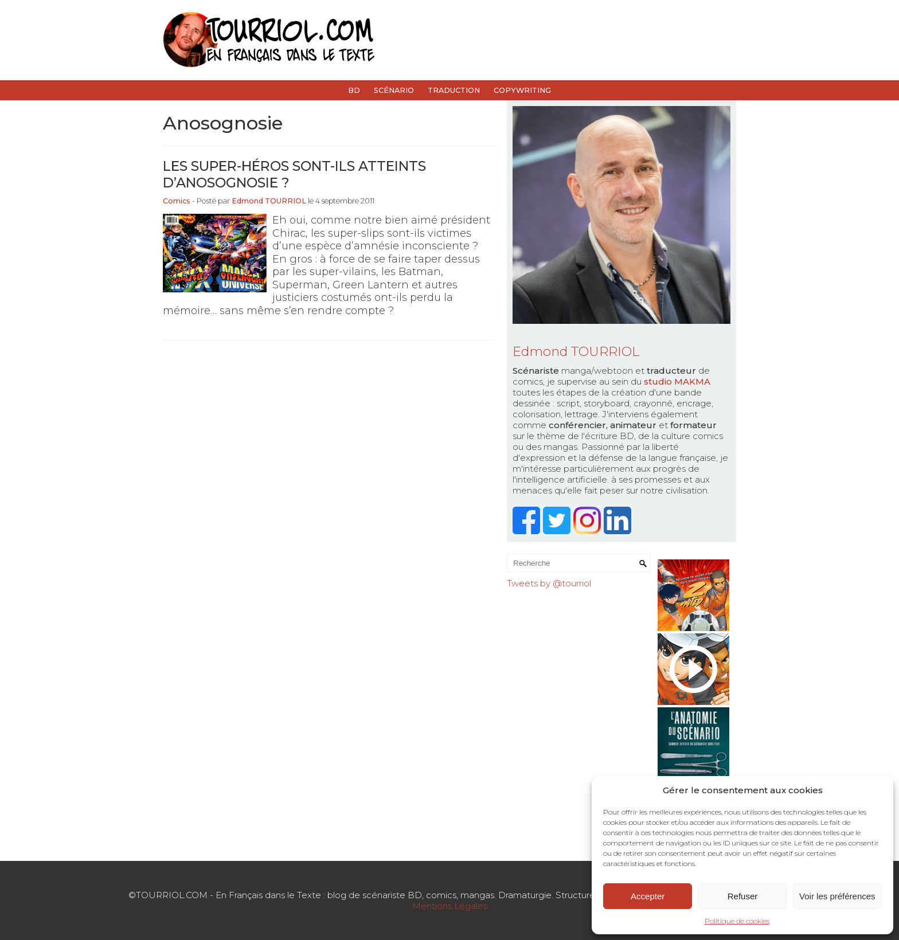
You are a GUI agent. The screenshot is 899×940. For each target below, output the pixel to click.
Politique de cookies (737, 920)
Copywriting (522, 90)
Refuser (743, 896)
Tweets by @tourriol (549, 583)
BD (354, 90)
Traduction (454, 90)
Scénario (394, 90)
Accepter (648, 896)
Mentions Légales (449, 905)
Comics (176, 201)
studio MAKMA (677, 381)
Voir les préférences (837, 896)
